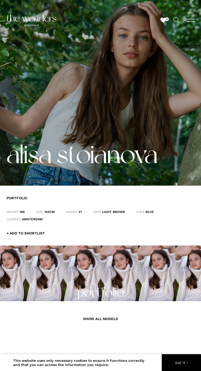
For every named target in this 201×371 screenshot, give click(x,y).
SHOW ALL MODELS (100, 318)
